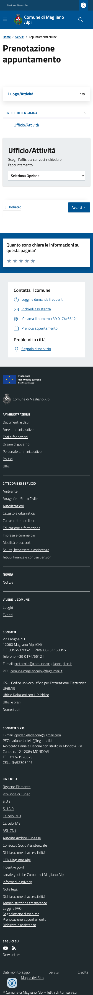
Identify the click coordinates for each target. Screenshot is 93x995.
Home (7, 36)
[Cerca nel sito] (79, 19)
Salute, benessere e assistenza (26, 549)
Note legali (11, 889)
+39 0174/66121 (30, 656)
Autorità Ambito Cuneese (22, 838)
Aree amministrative (18, 429)
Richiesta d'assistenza (19, 925)
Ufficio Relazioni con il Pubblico (26, 694)
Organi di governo (16, 444)
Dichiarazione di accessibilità (24, 852)
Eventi (8, 614)
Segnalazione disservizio (21, 914)
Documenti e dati (15, 422)
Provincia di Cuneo (16, 794)
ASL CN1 (9, 830)
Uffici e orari (12, 702)
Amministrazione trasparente (25, 903)
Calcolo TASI (12, 823)
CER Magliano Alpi (17, 860)
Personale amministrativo (22, 451)
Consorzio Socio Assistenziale (25, 845)
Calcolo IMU (12, 816)
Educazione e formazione (21, 528)
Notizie (8, 582)
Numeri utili (11, 709)
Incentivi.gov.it (13, 867)
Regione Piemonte (17, 5)
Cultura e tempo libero (19, 520)
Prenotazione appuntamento (24, 919)
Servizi (19, 36)
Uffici (6, 466)
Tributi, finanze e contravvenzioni (27, 557)
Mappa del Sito (32, 977)
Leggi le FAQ (12, 908)
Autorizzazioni (13, 506)
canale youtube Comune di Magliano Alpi (33, 874)
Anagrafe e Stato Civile (20, 498)
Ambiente (10, 491)
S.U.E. (7, 801)
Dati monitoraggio (16, 972)
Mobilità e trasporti (17, 542)
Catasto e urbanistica (19, 513)
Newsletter (11, 954)
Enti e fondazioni (15, 437)
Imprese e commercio (19, 535)
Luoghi (8, 607)
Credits (83, 972)
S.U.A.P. (8, 808)
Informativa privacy (17, 882)
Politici (8, 458)
